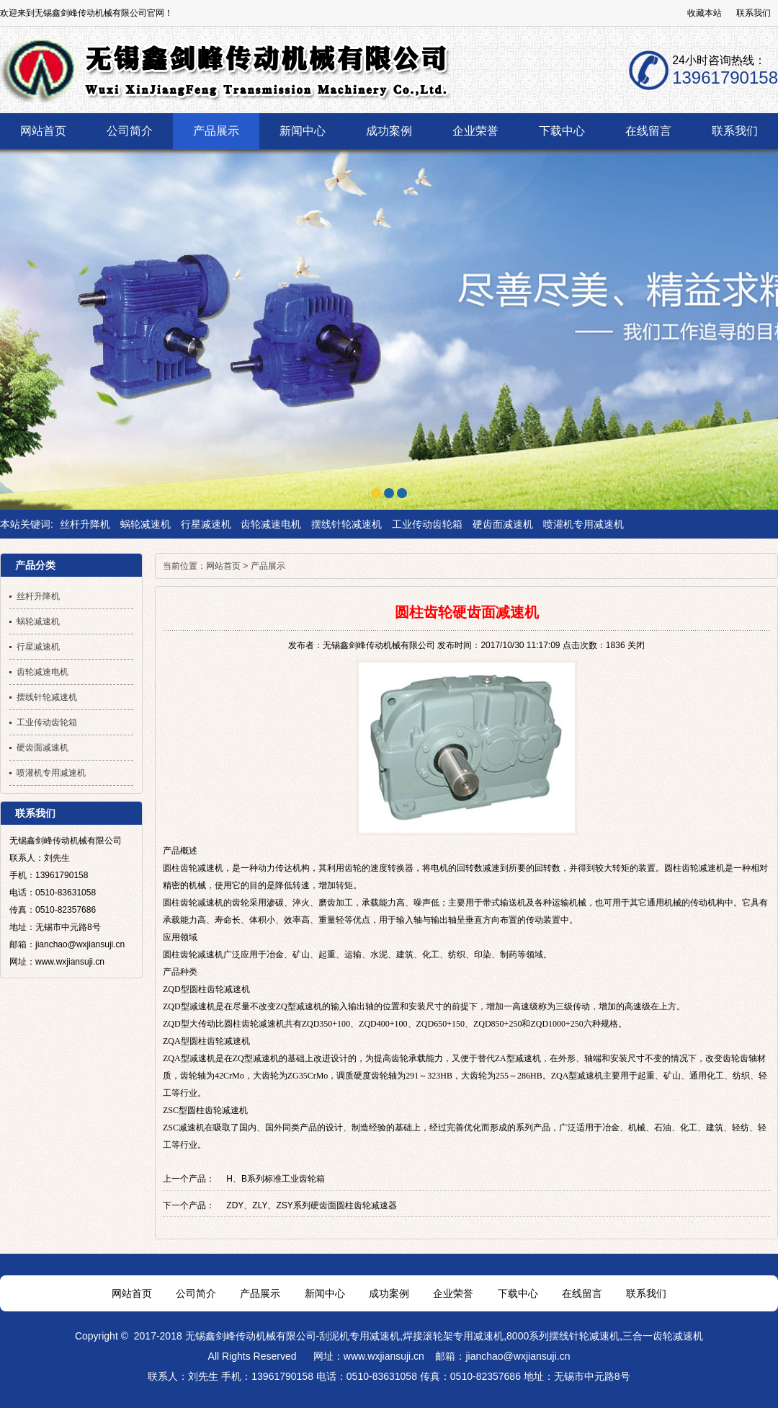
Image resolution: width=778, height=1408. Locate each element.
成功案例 (389, 1293)
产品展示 (268, 566)
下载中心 (518, 1293)
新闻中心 (325, 1293)
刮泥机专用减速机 (359, 1336)
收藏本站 (704, 13)
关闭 (636, 645)
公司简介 (196, 1293)
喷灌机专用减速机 (583, 524)
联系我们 (753, 13)
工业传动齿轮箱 (427, 524)
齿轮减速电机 (271, 524)
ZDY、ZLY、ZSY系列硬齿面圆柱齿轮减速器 (311, 1205)
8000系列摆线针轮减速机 (563, 1336)
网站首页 (223, 566)
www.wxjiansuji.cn (384, 1356)
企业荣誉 (453, 1293)
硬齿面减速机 (503, 524)
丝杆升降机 (85, 524)
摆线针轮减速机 (346, 524)
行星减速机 (206, 524)
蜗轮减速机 (145, 524)
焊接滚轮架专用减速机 (453, 1336)
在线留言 (582, 1293)
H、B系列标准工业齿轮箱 (275, 1179)
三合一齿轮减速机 (662, 1336)
